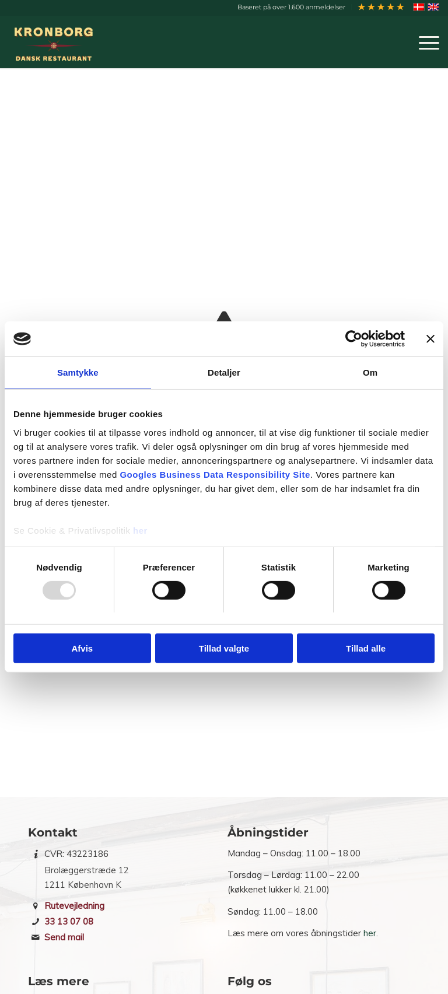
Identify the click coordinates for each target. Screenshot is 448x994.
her (140, 530)
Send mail (64, 937)
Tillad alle (366, 648)
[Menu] (423, 42)
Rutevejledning (74, 905)
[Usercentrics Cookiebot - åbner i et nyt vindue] (354, 339)
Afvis (82, 648)
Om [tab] (370, 372)
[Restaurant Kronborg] (56, 42)
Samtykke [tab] (78, 372)
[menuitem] (292, 7)
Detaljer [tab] (224, 372)
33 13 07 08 (68, 921)
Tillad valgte (224, 648)
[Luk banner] (430, 339)
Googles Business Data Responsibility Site (215, 474)
